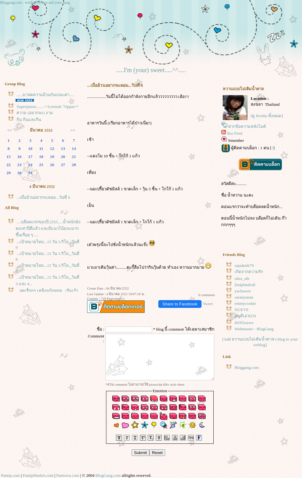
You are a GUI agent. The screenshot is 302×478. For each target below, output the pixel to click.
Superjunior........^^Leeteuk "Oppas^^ (47, 106)
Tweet (208, 303)
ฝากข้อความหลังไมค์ (247, 126)
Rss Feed (234, 133)
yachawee (243, 291)
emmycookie (245, 303)
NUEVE (242, 309)
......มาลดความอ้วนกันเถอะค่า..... (45, 94)
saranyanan (244, 297)
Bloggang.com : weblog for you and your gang (35, 2)
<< (9, 130)
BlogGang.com (108, 475)
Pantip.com (10, 475)
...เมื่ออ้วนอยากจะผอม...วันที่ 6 (43, 197)
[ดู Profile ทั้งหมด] (267, 116)
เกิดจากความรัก (249, 271)
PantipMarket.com (38, 475)
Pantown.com (67, 475)
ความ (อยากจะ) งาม (34, 112)
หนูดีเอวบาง (245, 315)
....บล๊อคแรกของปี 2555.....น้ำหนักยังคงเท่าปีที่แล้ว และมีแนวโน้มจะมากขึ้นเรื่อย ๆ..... (48, 228)
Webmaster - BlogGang (254, 329)
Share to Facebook (179, 304)
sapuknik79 (244, 265)
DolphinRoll (245, 284)
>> (73, 130)
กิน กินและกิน (28, 119)
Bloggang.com (247, 367)
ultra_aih (242, 278)
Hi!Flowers (244, 322)
